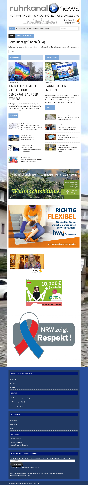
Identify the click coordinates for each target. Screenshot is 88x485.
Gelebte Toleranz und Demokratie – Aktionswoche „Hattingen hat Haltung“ (68, 149)
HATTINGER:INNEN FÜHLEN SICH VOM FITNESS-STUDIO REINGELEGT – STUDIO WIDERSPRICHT (31, 128)
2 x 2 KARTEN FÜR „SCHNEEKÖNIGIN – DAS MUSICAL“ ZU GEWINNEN (31, 149)
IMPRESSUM (13, 424)
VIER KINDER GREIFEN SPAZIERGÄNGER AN (27, 138)
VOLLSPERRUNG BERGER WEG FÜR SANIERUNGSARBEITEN (68, 118)
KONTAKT (12, 387)
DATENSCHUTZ (14, 420)
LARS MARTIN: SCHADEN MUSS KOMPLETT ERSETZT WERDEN (67, 128)
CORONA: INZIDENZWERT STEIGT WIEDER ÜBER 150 (68, 138)
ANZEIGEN (13, 383)
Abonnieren (17, 464)
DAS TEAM (13, 379)
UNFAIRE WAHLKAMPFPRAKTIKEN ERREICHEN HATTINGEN (31, 160)
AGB (11, 428)
